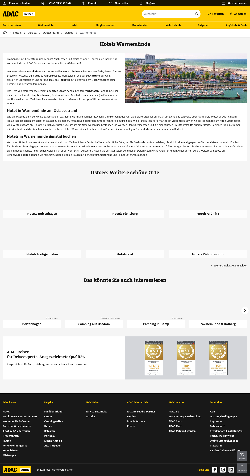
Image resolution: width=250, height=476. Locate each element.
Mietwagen (9, 455)
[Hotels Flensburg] (127, 201)
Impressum (216, 421)
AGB (212, 411)
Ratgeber (203, 25)
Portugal (49, 435)
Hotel (6, 411)
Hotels (74, 25)
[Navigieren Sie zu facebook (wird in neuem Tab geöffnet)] (214, 470)
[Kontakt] (91, 3)
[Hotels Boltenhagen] (44, 201)
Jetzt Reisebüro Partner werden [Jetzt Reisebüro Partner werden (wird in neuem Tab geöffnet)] (141, 414)
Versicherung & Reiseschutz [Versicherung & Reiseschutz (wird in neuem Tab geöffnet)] (185, 416)
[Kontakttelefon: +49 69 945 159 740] (57, 3)
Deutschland (51, 33)
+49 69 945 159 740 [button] (59, 3)
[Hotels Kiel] (127, 242)
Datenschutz (217, 426)
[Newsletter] (120, 3)
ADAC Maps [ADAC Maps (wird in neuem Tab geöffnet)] (175, 426)
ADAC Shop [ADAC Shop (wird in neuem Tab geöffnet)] (175, 421)
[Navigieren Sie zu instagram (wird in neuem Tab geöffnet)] (223, 470)
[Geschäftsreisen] (234, 3)
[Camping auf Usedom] (94, 308)
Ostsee (69, 33)
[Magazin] (148, 3)
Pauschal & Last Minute (17, 426)
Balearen (49, 431)
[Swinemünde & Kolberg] (218, 308)
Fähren (7, 440)
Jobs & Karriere (136, 421)
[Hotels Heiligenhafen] (44, 242)
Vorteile (90, 416)
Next (245, 310)
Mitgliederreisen (105, 25)
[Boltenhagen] (32, 308)
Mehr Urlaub (173, 25)
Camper (48, 416)
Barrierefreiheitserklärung (225, 450)
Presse (131, 426)
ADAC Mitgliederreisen (16, 431)
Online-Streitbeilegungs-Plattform (224, 443)
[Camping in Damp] (156, 308)
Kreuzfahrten (140, 25)
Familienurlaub (53, 411)
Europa (32, 33)
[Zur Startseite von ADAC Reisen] (20, 13)
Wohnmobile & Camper (17, 421)
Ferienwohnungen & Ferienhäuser (15, 448)
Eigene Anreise (53, 440)
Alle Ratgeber (52, 445)
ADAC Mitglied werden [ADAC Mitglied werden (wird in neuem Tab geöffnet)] (182, 431)
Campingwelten (53, 421)
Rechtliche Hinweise (222, 435)
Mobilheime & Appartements (20, 416)
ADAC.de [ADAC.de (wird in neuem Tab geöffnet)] (174, 411)
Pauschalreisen (12, 25)
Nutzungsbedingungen (223, 416)
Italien (48, 426)
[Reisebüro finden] (17, 3)
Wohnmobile (45, 25)
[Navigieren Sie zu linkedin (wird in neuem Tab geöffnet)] (231, 470)
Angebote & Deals (236, 25)
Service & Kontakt (96, 411)
